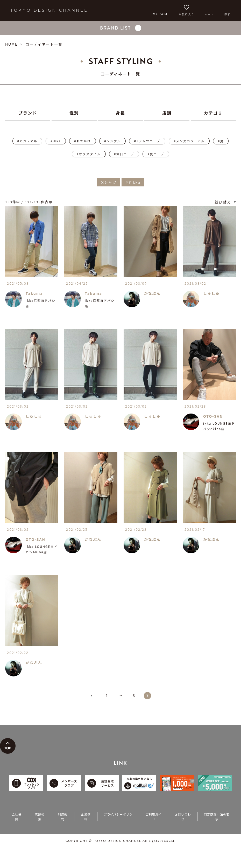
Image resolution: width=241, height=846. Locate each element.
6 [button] (134, 695)
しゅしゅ (211, 293)
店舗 (167, 113)
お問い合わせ (183, 816)
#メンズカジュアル (189, 141)
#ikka (56, 141)
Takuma (34, 293)
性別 (74, 113)
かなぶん (152, 293)
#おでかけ (82, 141)
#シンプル (112, 141)
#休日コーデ (124, 154)
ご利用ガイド (153, 816)
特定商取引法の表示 (217, 816)
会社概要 (16, 816)
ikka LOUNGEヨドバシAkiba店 (219, 426)
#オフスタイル (89, 154)
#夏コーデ (155, 154)
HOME (11, 44)
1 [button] (107, 695)
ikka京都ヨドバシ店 (40, 303)
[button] (93, 698)
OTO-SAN (213, 416)
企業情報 (85, 816)
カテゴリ (213, 113)
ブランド (27, 113)
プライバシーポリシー (118, 816)
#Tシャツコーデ (147, 141)
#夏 (221, 141)
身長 (120, 113)
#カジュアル (27, 141)
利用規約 (62, 816)
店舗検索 (39, 816)
